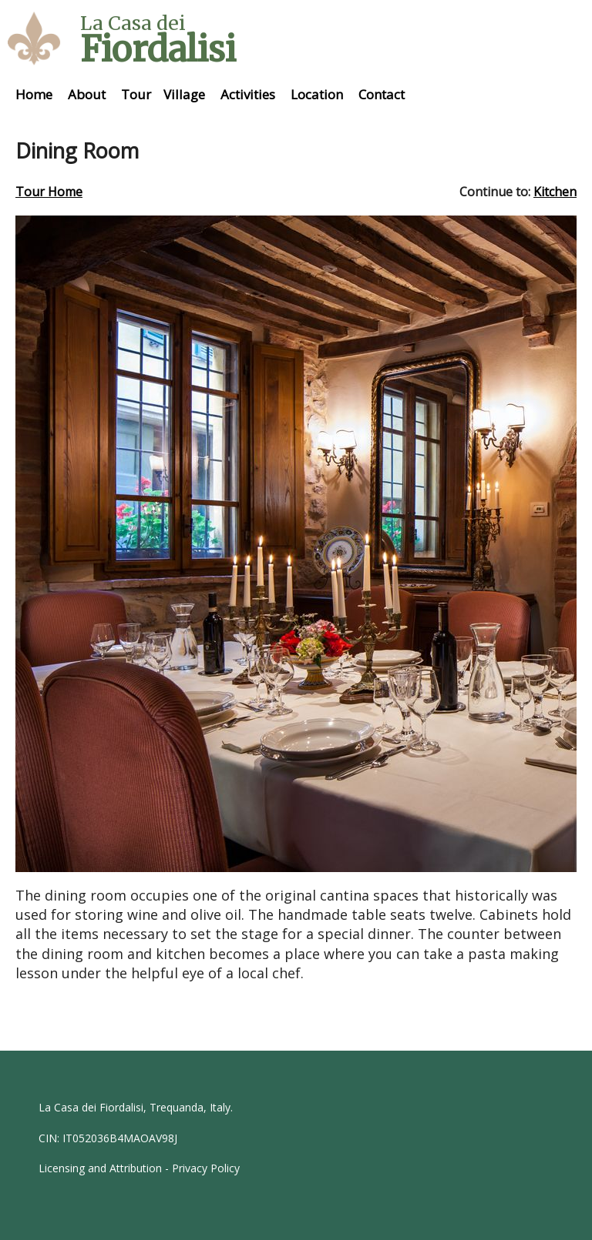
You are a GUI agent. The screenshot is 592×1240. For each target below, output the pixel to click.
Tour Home (48, 191)
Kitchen (555, 191)
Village (184, 94)
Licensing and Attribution (100, 1168)
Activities (247, 94)
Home (33, 94)
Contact (381, 94)
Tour (136, 94)
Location (317, 94)
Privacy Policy (206, 1168)
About (87, 94)
